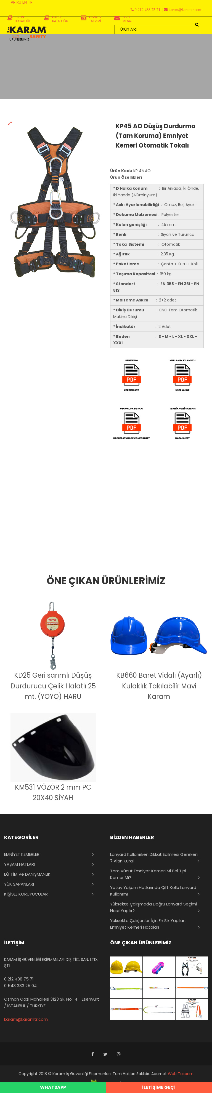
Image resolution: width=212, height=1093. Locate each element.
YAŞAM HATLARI (19, 864)
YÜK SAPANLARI (19, 884)
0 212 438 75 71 (19, 979)
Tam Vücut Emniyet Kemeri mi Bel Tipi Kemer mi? (148, 874)
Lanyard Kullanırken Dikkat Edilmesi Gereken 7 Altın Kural (154, 857)
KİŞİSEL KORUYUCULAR (26, 894)
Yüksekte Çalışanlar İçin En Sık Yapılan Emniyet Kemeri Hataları (148, 924)
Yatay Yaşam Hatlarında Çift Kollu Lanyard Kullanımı (153, 890)
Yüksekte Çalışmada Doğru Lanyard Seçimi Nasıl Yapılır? (153, 907)
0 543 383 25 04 (20, 985)
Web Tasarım (181, 1073)
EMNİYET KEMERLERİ (22, 854)
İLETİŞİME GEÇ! (159, 1087)
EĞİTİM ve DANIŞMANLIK (27, 874)
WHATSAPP (53, 1087)
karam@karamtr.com (26, 1019)
